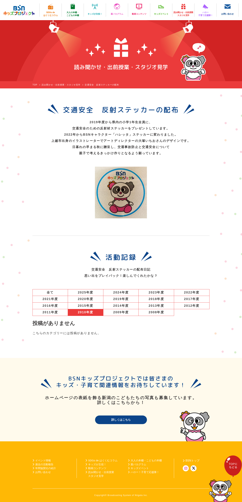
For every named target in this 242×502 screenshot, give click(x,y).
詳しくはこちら (121, 419)
